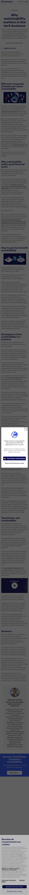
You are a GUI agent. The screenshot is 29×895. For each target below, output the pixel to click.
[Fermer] (26, 428)
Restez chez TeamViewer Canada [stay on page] (14, 463)
